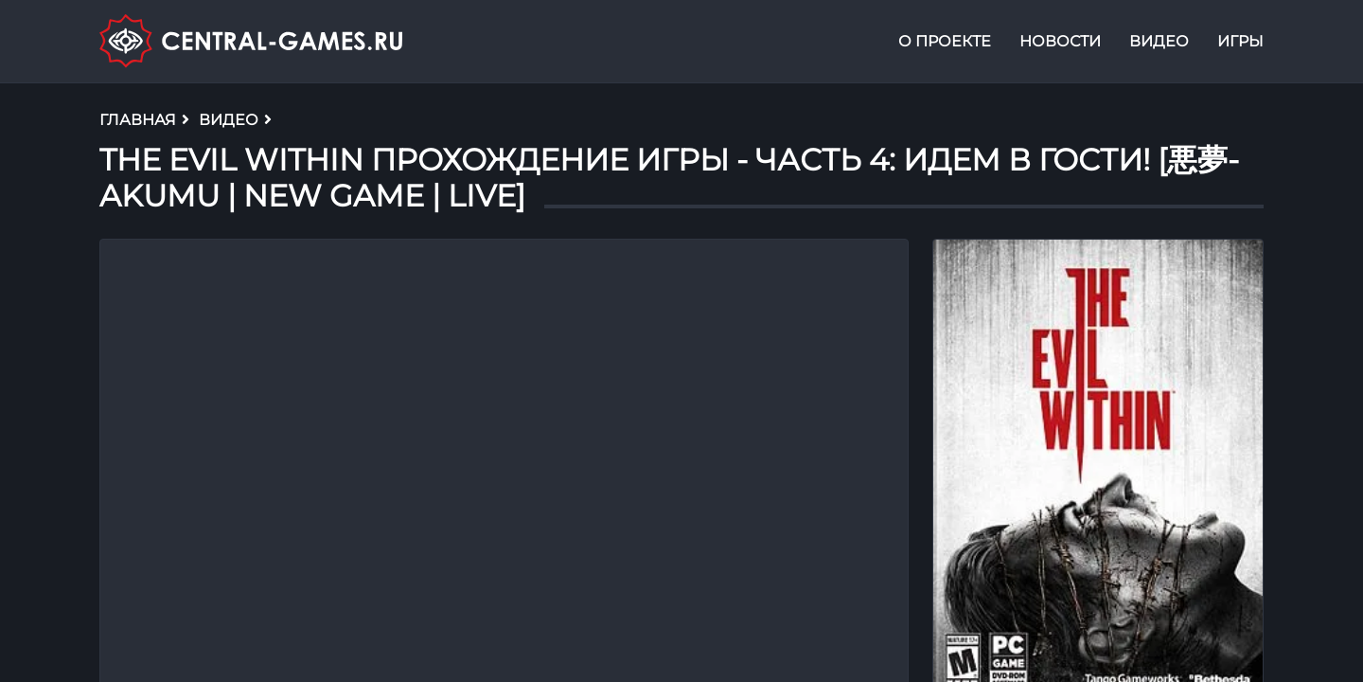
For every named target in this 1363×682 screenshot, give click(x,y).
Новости (1060, 41)
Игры (1240, 41)
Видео (1159, 41)
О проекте (944, 41)
